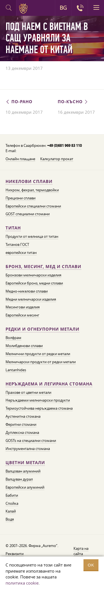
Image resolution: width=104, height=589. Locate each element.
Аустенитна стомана (23, 416)
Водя (10, 519)
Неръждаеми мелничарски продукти (38, 400)
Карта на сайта (80, 551)
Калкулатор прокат (56, 158)
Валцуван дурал (19, 479)
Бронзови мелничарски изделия (33, 275)
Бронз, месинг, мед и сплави (43, 266)
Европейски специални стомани (33, 206)
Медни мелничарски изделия (31, 299)
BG (63, 7)
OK (91, 565)
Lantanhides (16, 369)
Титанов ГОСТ (17, 244)
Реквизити (15, 553)
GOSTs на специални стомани (31, 440)
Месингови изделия (23, 307)
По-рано (19, 102)
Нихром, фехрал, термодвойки (32, 189)
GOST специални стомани (28, 213)
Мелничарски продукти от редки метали (41, 361)
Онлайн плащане (20, 158)
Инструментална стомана (28, 448)
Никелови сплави (29, 181)
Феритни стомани (21, 424)
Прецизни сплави (20, 198)
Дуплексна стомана (22, 432)
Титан (13, 228)
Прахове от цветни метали (28, 392)
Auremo (24, 8)
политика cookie (22, 583)
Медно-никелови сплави (27, 291)
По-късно (73, 102)
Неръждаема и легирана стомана (49, 384)
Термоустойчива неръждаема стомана (39, 408)
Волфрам (13, 337)
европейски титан (21, 252)
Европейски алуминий (25, 487)
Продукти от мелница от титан (32, 236)
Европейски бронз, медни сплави (34, 283)
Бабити (12, 495)
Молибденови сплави (24, 345)
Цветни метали (25, 463)
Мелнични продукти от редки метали (38, 353)
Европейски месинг (22, 315)
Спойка (12, 503)
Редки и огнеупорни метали (42, 329)
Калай (11, 511)
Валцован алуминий (23, 471)
